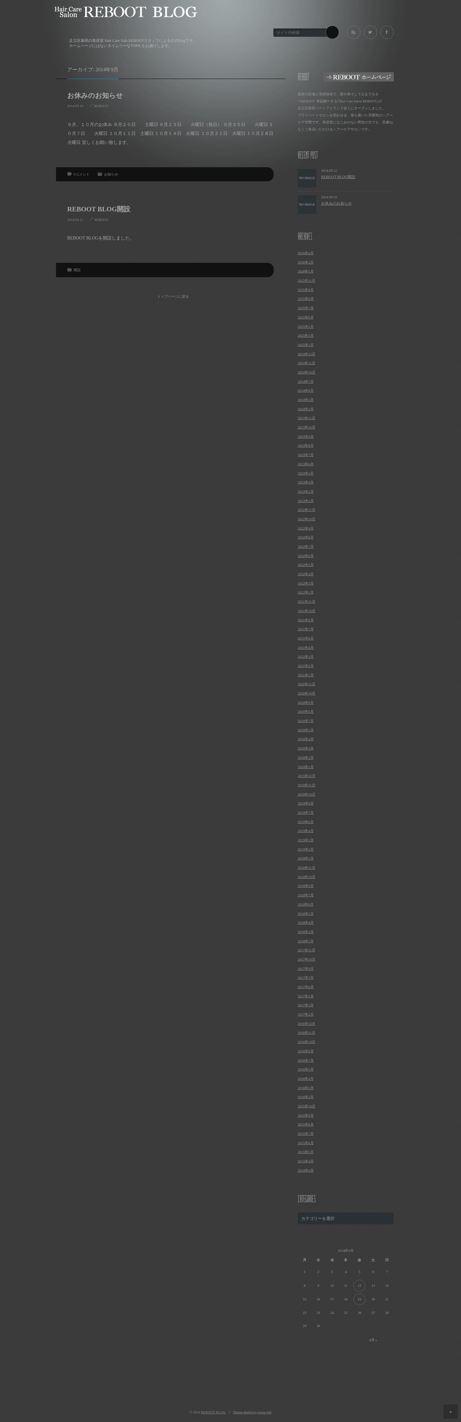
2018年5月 (306, 913)
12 (359, 1285)
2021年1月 (306, 675)
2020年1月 (306, 767)
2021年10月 (306, 611)
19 (359, 1299)
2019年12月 (306, 776)
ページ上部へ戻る (450, 1411)
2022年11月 (306, 510)
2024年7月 (306, 381)
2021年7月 (306, 629)
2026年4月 (306, 253)
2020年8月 (306, 711)
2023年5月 (306, 473)
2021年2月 (306, 666)
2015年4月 (306, 1161)
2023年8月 (306, 445)
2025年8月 (306, 299)
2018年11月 (306, 867)
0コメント (82, 174)
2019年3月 (306, 840)
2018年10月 (306, 877)
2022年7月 (306, 546)
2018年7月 (306, 895)
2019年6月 (306, 822)
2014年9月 (306, 1170)
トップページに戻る (173, 296)
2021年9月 (306, 620)
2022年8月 (306, 537)
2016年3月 (306, 1088)
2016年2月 (306, 1097)
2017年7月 (306, 977)
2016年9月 (306, 1051)
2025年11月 (306, 280)
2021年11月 (306, 601)
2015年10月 (306, 1106)
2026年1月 (306, 271)
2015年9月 (306, 1115)
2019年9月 (306, 803)
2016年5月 (306, 1069)
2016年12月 (306, 1023)
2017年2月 (306, 1014)
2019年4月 (306, 831)
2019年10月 (306, 794)
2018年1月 (306, 941)
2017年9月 (306, 968)
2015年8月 (306, 1124)
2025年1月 (306, 345)
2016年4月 (306, 1078)
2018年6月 (306, 904)
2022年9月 (306, 528)
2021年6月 (306, 638)
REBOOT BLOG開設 (98, 209)
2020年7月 (306, 721)
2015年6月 (306, 1143)
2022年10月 (306, 519)
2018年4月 (306, 922)
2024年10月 (306, 372)
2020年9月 (306, 702)
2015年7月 (306, 1133)
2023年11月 (306, 418)
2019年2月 (306, 849)
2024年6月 (306, 390)
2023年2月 (306, 491)
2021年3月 (306, 656)
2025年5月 (306, 326)
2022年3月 (306, 583)
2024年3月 (306, 400)
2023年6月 (306, 464)
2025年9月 (306, 290)
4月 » (373, 1340)
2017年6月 (306, 987)
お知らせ (111, 174)
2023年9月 (306, 436)
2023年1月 (306, 501)
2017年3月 (306, 1005)
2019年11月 (306, 785)
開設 (77, 270)
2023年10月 (306, 427)
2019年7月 (306, 812)
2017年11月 (306, 950)
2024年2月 (306, 409)
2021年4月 (306, 647)
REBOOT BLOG (213, 1412)
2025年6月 (306, 317)
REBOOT (101, 106)
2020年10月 (306, 693)
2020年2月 (306, 757)
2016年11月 (306, 1032)
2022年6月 (306, 556)
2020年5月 (306, 730)
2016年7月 (306, 1060)
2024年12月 (306, 354)
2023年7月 (306, 455)
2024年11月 (306, 363)
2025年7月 (306, 308)
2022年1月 (306, 592)
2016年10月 (306, 1042)
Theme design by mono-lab (252, 1412)
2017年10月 (306, 959)
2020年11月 (306, 684)
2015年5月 (306, 1152)
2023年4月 (306, 482)
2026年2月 (306, 262)
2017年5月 (306, 996)
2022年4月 (306, 574)
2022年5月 (306, 565)
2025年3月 (306, 335)
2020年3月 (306, 748)
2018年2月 (306, 932)
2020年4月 (306, 739)
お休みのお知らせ (95, 95)
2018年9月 (306, 886)
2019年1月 (306, 858)
